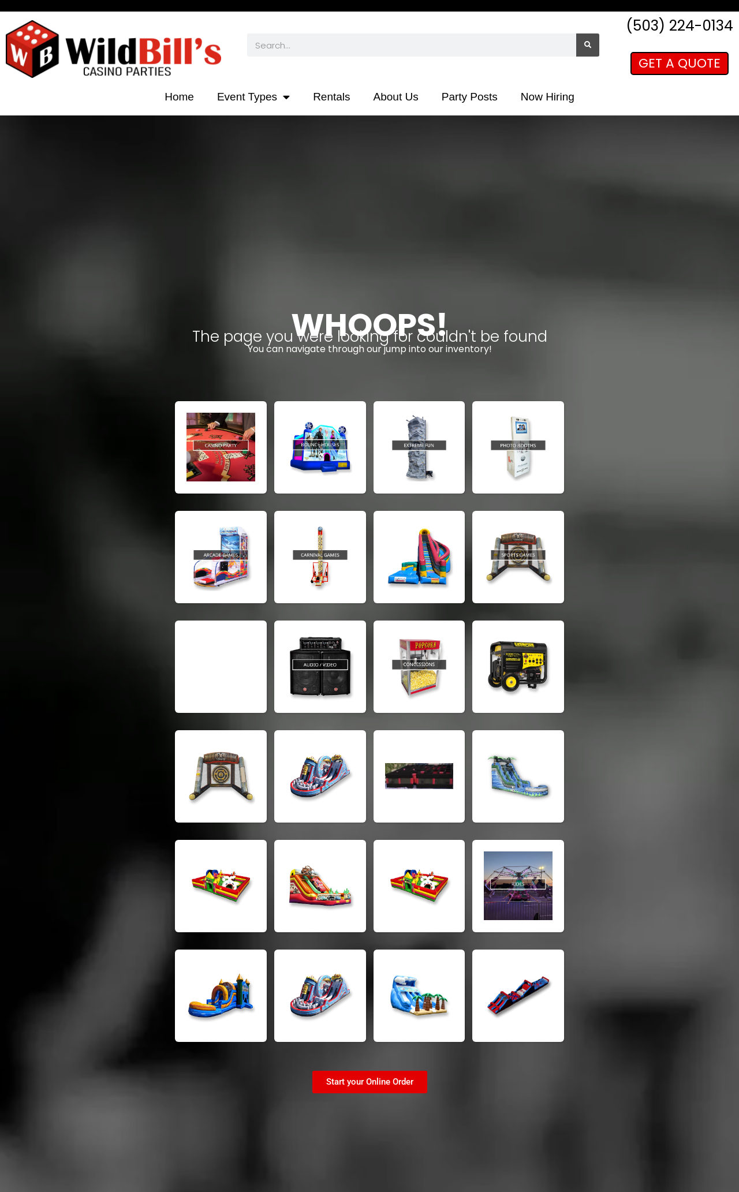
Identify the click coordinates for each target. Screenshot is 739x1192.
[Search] (587, 45)
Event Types (253, 96)
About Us (396, 97)
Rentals (331, 97)
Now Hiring (547, 97)
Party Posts (470, 97)
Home (179, 97)
